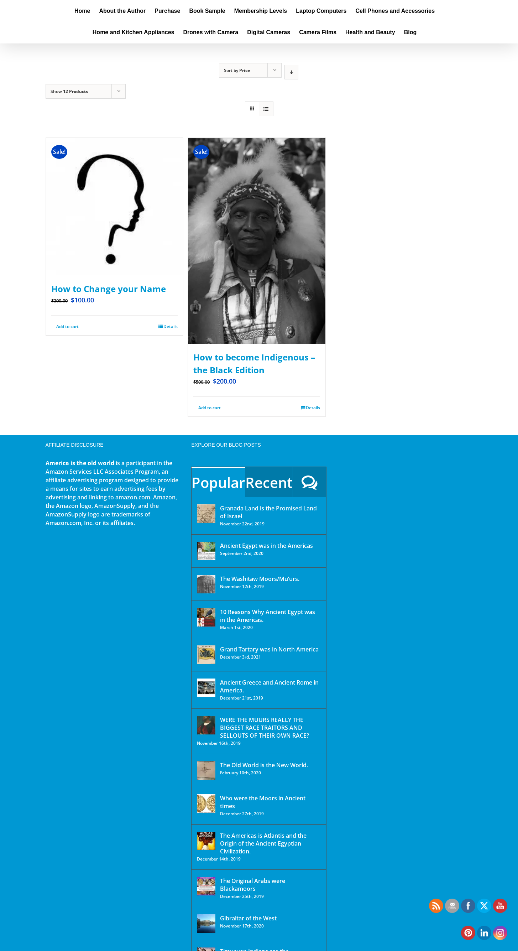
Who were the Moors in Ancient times (262, 802)
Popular (218, 482)
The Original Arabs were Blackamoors (252, 885)
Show (69, 91)
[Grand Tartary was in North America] (206, 654)
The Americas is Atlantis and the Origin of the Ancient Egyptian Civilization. (263, 843)
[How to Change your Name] (114, 206)
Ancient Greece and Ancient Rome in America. (269, 686)
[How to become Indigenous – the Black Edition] (256, 241)
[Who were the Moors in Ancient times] (206, 803)
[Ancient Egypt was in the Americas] (206, 551)
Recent (269, 482)
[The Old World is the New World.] (206, 770)
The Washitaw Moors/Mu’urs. (259, 579)
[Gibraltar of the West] (206, 923)
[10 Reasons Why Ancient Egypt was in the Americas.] (206, 617)
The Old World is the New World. (264, 765)
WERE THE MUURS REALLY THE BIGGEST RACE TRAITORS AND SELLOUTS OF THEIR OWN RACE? (264, 727)
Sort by (237, 70)
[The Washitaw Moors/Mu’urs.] (206, 584)
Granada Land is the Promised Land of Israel (268, 512)
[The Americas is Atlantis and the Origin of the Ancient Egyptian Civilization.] (206, 841)
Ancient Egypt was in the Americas (266, 546)
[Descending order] (291, 72)
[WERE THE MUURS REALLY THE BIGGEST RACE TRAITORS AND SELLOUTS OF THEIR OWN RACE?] (206, 725)
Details (170, 326)
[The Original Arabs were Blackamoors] (206, 886)
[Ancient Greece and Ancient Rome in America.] (206, 688)
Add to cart (67, 326)
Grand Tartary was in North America (269, 649)
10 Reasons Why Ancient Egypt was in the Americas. (267, 616)
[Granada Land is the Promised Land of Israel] (206, 513)
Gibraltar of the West (248, 918)
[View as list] (266, 109)
